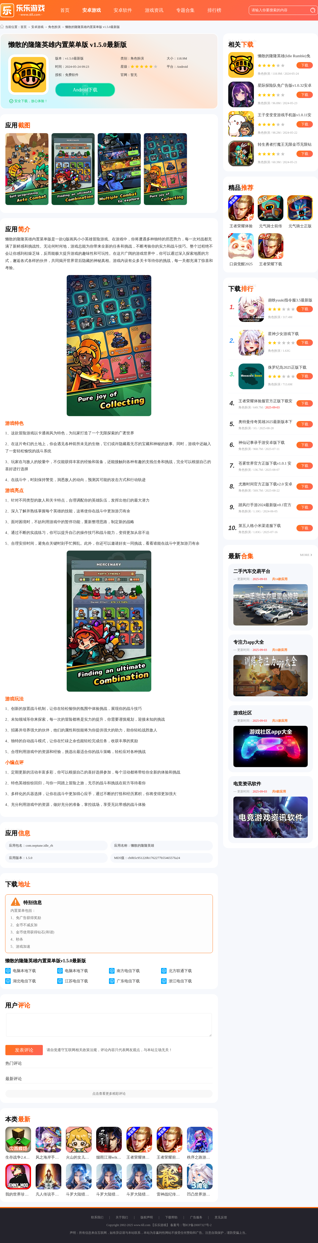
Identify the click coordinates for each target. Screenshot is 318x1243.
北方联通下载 (180, 971)
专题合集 (185, 10)
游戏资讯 (154, 10)
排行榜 (214, 10)
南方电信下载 (128, 971)
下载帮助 (171, 1217)
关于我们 (122, 1217)
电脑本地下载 (24, 971)
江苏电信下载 (76, 981)
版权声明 (147, 1217)
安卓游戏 (91, 10)
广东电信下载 (128, 981)
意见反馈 (221, 1217)
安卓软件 (123, 10)
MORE (305, 555)
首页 (64, 10)
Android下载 (85, 89)
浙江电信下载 (180, 981)
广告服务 (196, 1217)
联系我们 (97, 1217)
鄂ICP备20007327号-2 (197, 1225)
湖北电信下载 (24, 981)
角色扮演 (54, 27)
